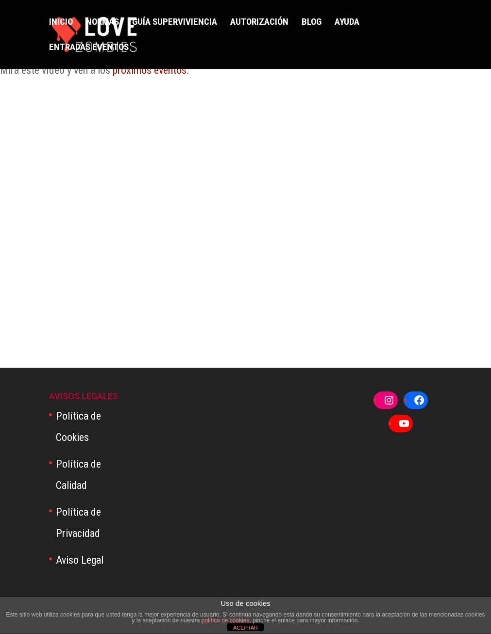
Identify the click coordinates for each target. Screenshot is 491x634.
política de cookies (226, 620)
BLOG (312, 22)
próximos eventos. (151, 70)
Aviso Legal (79, 560)
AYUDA (347, 22)
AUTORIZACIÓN (259, 22)
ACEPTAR (245, 628)
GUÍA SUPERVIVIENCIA (174, 22)
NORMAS (102, 22)
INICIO (61, 22)
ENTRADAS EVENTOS (89, 48)
